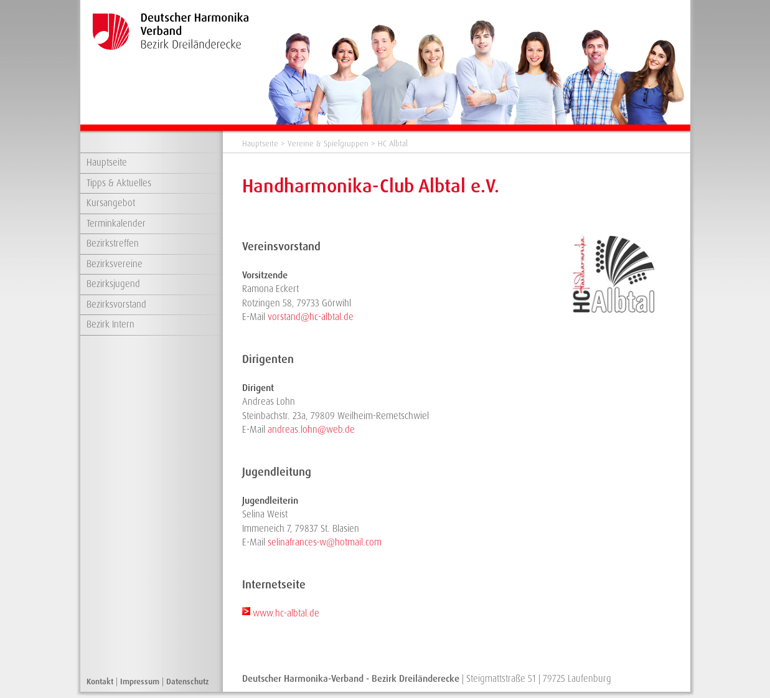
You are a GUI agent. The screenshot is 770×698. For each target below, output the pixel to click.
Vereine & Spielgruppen (328, 143)
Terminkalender (116, 223)
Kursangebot (111, 203)
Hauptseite (107, 162)
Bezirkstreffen (113, 243)
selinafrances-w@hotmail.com (325, 542)
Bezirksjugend (113, 284)
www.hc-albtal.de (286, 613)
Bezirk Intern (110, 324)
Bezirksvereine (115, 264)
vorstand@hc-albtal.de (311, 317)
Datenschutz (187, 681)
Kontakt (100, 681)
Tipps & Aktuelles (119, 183)
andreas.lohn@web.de (311, 429)
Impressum (139, 681)
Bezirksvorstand (116, 304)
